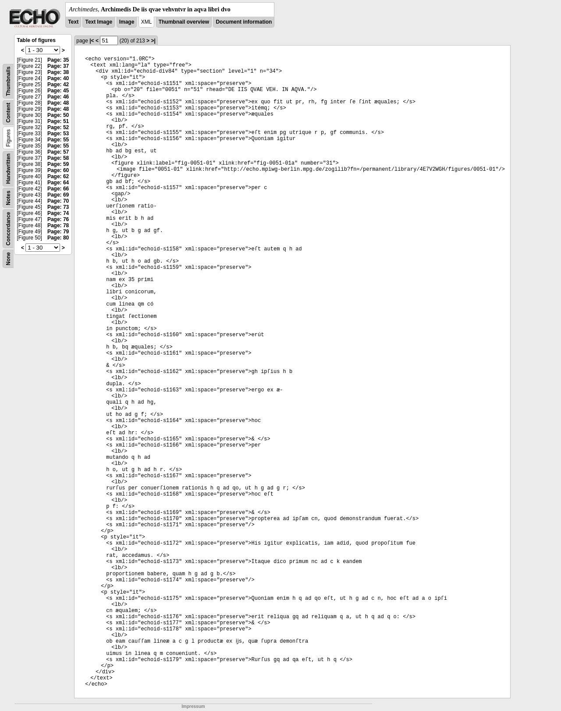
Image (127, 22)
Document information (244, 22)
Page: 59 (58, 164)
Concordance (8, 229)
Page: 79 (58, 232)
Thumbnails (8, 81)
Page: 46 (58, 97)
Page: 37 (58, 66)
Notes (8, 197)
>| (153, 41)
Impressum (193, 706)
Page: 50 (58, 115)
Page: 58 (58, 158)
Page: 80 (58, 238)
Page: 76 (58, 219)
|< (91, 41)
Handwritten (8, 169)
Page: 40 (58, 78)
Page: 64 (58, 183)
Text (73, 22)
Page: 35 (58, 60)
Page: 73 (58, 207)
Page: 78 (58, 225)
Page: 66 (58, 189)
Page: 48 (58, 103)
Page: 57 (58, 152)
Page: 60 (58, 170)
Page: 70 (58, 201)
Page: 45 (58, 91)
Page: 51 (58, 121)
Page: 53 (58, 133)
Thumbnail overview (184, 22)
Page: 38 (58, 72)
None (8, 258)
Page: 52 (58, 127)
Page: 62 (58, 176)
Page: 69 (58, 195)
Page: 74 (58, 213)
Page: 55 (58, 140)
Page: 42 (58, 84)
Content (8, 113)
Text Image (98, 22)
